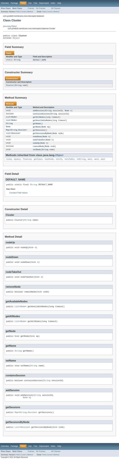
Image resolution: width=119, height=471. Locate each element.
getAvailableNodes (42, 122)
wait (90, 162)
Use (30, 3)
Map (7, 132)
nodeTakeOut (39, 142)
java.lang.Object (10, 26)
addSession (38, 112)
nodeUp (36, 146)
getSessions (39, 132)
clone (9, 162)
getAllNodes (39, 119)
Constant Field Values (18, 197)
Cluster (10, 86)
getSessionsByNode (42, 136)
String (17, 61)
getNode (37, 129)
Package (14, 3)
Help (59, 3)
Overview (5, 3)
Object (16, 38)
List (8, 119)
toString (81, 162)
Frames (31, 8)
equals (17, 162)
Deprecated (44, 3)
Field (18, 12)
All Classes (55, 8)
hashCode (49, 162)
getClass (38, 162)
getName (37, 125)
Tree (35, 3)
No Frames (40, 8)
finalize (27, 162)
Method (30, 12)
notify (59, 162)
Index (53, 3)
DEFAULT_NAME (39, 61)
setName (37, 153)
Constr (23, 12)
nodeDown (37, 139)
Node (67, 112)
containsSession (41, 115)
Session (22, 132)
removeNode (38, 149)
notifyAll (70, 162)
